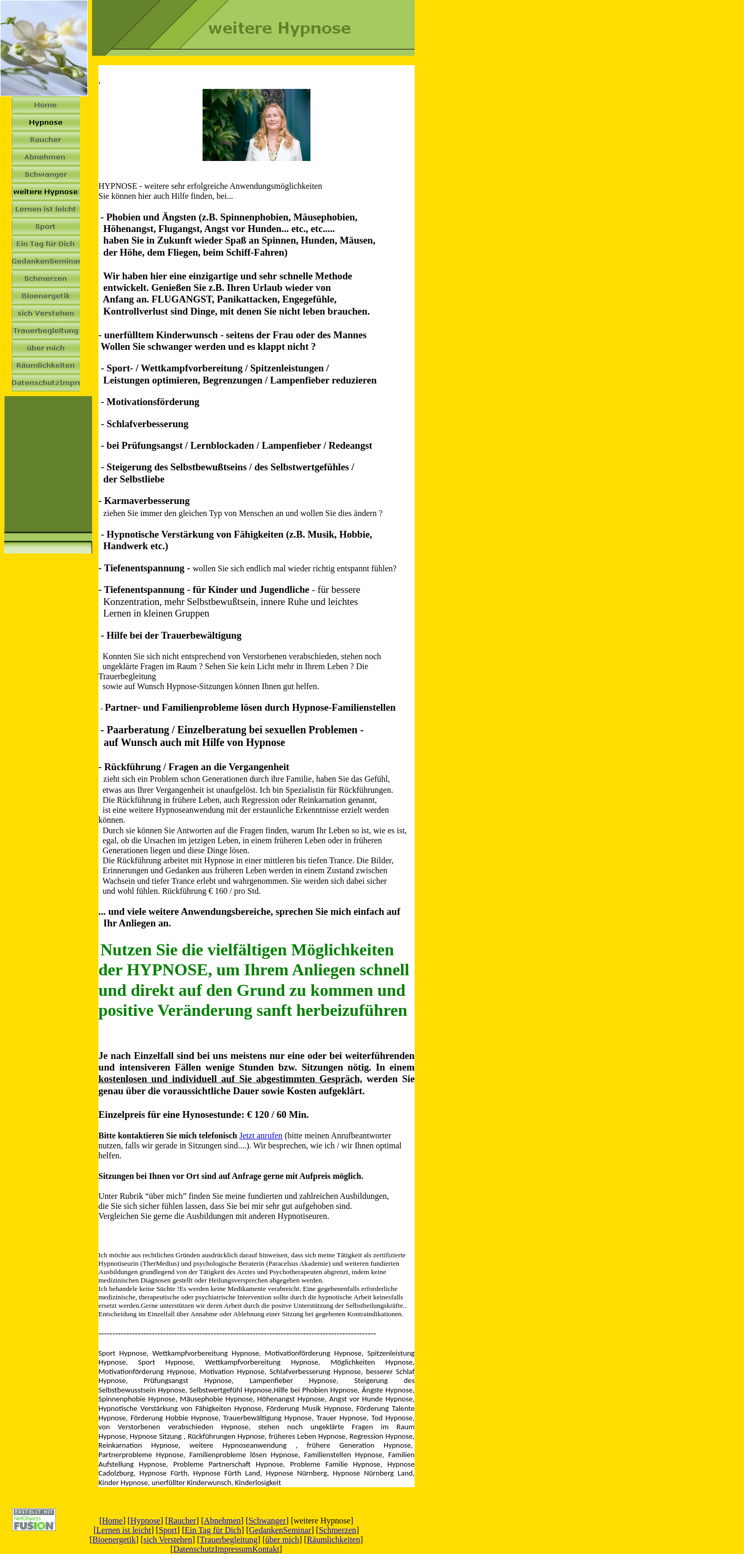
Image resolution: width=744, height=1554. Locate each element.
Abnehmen (222, 1520)
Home (112, 1520)
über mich (282, 1539)
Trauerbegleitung (229, 1539)
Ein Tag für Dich (213, 1530)
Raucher (182, 1520)
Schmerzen (337, 1530)
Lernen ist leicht (123, 1530)
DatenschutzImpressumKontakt (226, 1549)
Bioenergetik (114, 1539)
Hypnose (145, 1520)
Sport (168, 1530)
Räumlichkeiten (333, 1539)
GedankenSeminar (280, 1530)
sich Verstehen (168, 1539)
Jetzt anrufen (261, 1135)
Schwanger (267, 1520)
